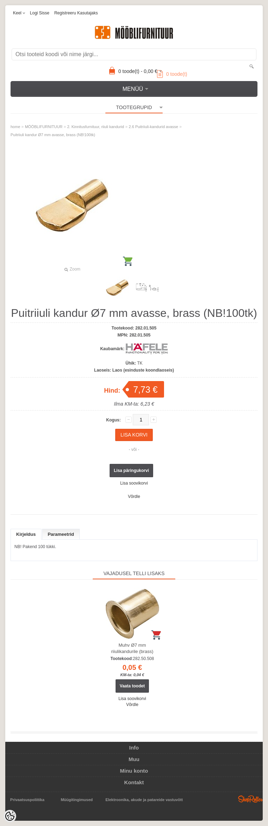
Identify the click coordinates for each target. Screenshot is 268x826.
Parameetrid (61, 534)
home (15, 127)
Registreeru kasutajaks (76, 13)
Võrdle (134, 496)
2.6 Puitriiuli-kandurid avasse (153, 127)
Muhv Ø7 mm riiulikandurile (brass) (132, 648)
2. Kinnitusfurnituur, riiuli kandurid (95, 127)
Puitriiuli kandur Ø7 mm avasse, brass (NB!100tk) (53, 135)
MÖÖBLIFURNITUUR (44, 127)
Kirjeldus (26, 534)
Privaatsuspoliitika (27, 800)
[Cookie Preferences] (10, 816)
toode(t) (172, 74)
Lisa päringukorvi (131, 470)
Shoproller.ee (250, 798)
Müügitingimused (77, 800)
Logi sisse (39, 13)
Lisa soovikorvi (134, 483)
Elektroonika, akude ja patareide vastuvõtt (144, 800)
